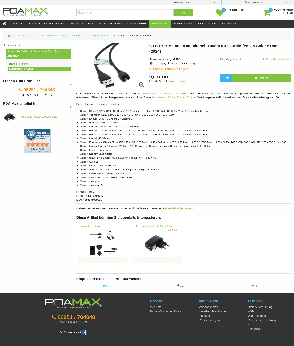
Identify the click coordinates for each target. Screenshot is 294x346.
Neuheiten (18, 23)
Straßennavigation (182, 23)
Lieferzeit (205, 315)
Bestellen (262, 77)
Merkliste (155, 307)
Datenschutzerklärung (262, 320)
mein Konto (182, 2)
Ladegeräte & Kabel (21, 68)
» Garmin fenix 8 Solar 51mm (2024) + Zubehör (33, 53)
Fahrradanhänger (207, 23)
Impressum (255, 328)
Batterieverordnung (260, 307)
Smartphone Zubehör (82, 23)
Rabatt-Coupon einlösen (165, 311)
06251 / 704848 (39, 89)
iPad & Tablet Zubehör (110, 23)
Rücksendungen (209, 320)
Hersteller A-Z (229, 23)
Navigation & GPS (136, 23)
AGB (251, 311)
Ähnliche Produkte (91, 226)
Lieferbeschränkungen (213, 311)
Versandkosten (176, 81)
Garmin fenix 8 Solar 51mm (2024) (167, 93)
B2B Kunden (253, 2)
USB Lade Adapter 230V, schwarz (154, 226)
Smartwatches (160, 23)
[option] (103, 244)
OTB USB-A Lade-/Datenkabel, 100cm (132, 35)
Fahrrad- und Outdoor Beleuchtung (47, 23)
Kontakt (253, 324)
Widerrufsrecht (257, 315)
